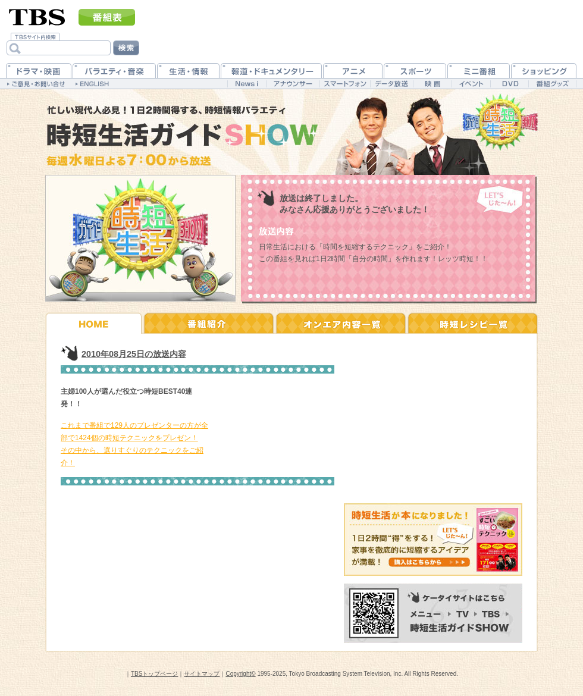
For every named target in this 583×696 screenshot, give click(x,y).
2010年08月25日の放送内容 (134, 354)
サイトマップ (202, 673)
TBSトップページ (154, 673)
